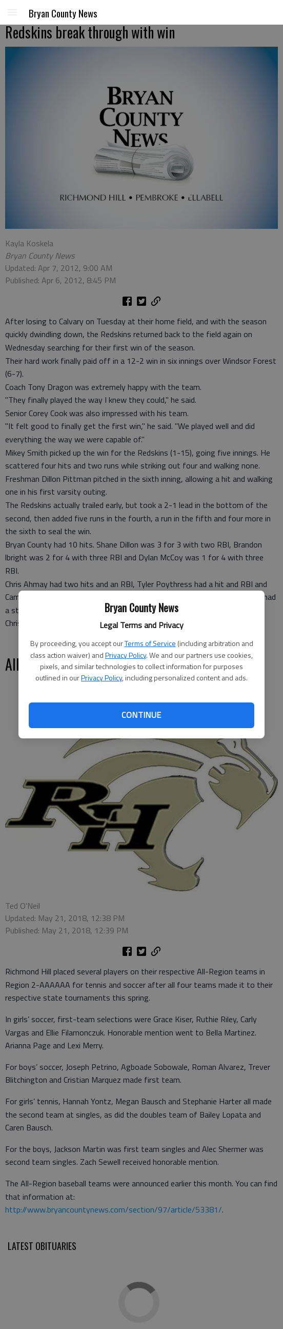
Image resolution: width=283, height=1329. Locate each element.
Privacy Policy (125, 655)
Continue (141, 715)
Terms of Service (150, 643)
